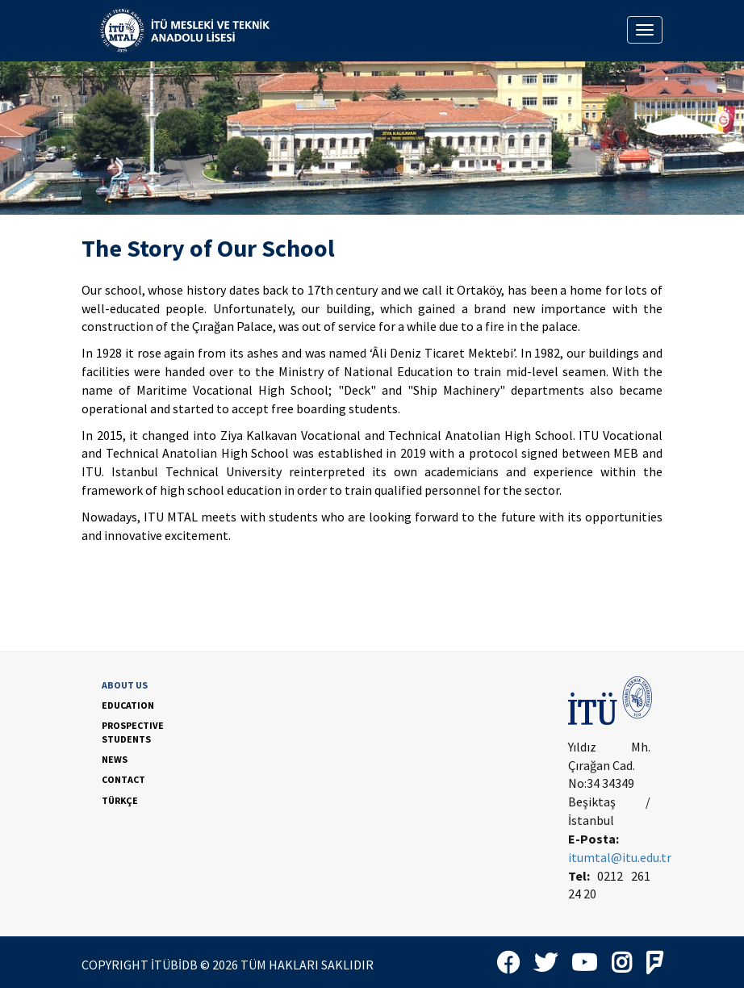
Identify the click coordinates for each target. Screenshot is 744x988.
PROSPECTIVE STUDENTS (133, 732)
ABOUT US (125, 685)
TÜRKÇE (120, 800)
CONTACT (123, 779)
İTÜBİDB (174, 965)
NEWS (114, 759)
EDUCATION (128, 705)
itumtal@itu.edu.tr (619, 857)
